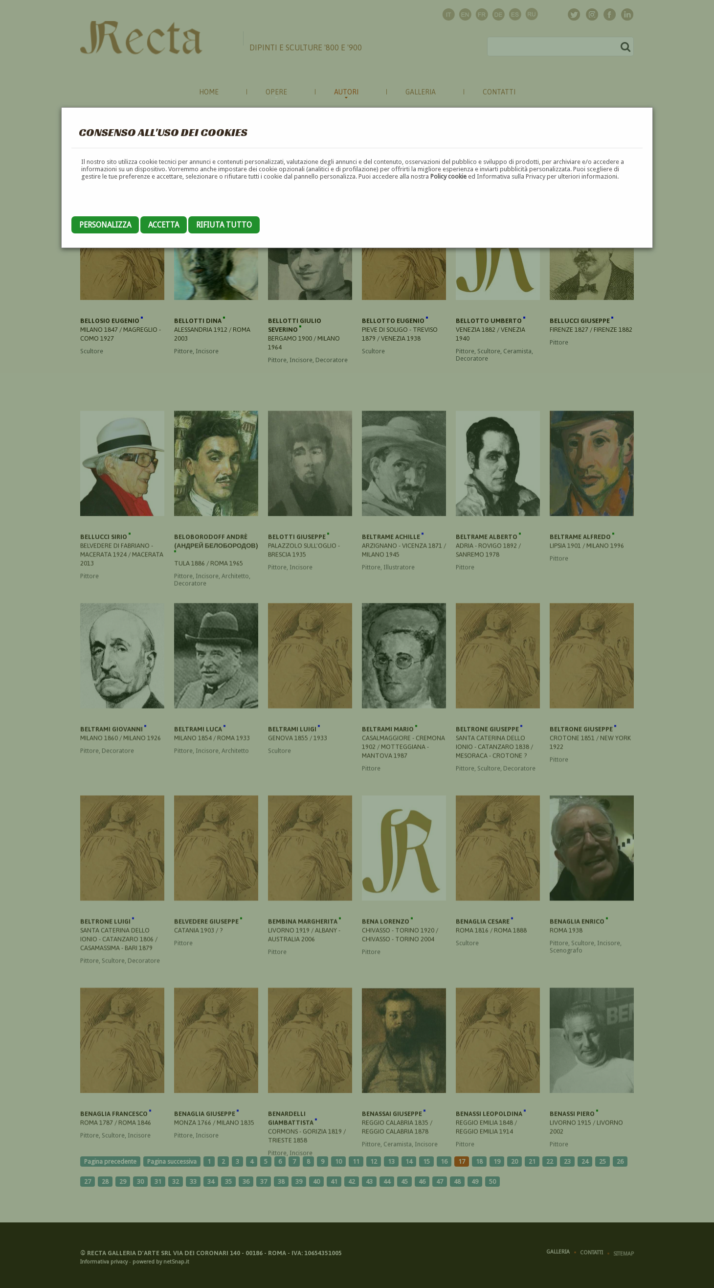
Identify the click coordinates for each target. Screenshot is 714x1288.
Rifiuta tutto (224, 225)
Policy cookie (448, 176)
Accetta (163, 225)
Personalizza (105, 225)
